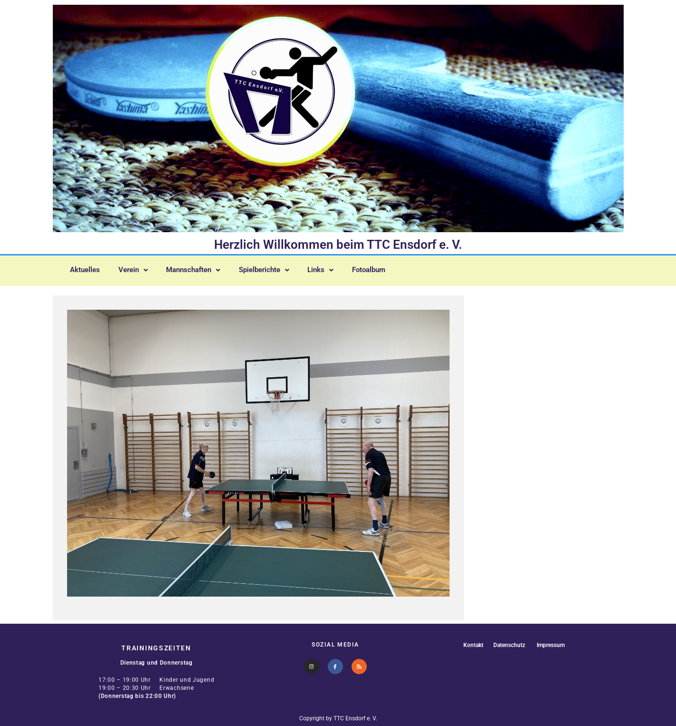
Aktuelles (87, 269)
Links (340, 269)
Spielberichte (280, 269)
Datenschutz (508, 644)
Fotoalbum (392, 269)
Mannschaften (203, 269)
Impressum (552, 644)
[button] (138, 269)
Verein (138, 269)
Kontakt (470, 644)
